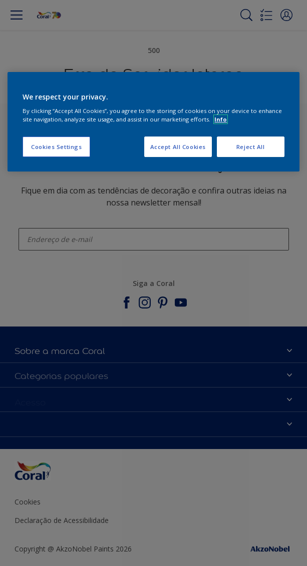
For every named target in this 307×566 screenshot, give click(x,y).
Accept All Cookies (178, 146)
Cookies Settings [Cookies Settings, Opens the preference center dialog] (56, 146)
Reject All (250, 146)
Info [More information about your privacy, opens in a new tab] (220, 119)
